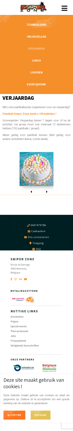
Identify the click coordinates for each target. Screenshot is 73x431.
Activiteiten (17, 316)
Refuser (40, 415)
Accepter (14, 415)
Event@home (36, 84)
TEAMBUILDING (37, 25)
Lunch (36, 60)
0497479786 (38, 225)
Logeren (36, 72)
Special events (19, 326)
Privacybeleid (18, 340)
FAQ (38, 249)
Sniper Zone (33, 7)
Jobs (13, 336)
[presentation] (31, 189)
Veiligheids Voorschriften (25, 345)
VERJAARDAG (36, 48)
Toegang (38, 243)
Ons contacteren (38, 237)
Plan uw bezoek (19, 331)
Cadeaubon (38, 231)
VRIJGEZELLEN (36, 36)
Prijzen (14, 321)
